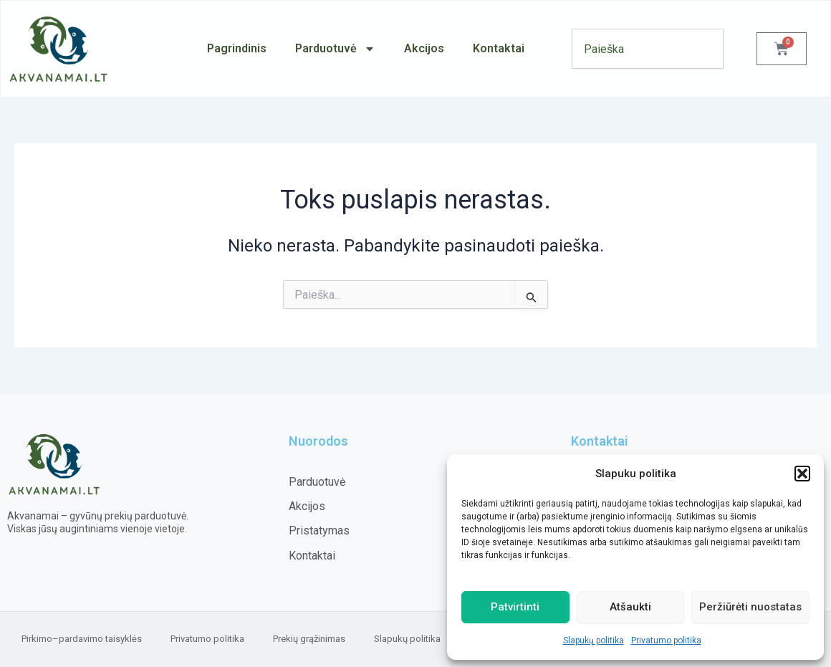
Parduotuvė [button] (335, 49)
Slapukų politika (593, 640)
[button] (802, 473)
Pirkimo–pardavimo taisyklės (81, 638)
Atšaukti (630, 606)
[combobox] (648, 49)
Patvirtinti (515, 606)
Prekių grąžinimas (309, 638)
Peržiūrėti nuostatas (750, 606)
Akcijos (424, 48)
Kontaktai (498, 48)
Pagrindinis (236, 48)
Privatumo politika (666, 640)
